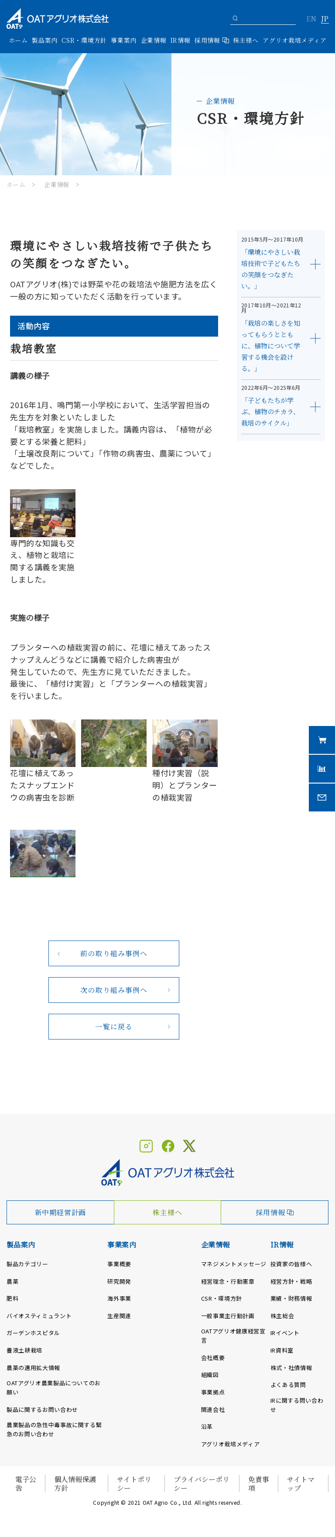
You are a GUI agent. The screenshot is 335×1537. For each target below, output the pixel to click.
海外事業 (119, 1298)
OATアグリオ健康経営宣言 (233, 1335)
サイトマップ (300, 1483)
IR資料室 (282, 1350)
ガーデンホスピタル (33, 1333)
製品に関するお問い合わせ (42, 1409)
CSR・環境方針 (84, 40)
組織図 (210, 1374)
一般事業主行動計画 (228, 1316)
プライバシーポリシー (201, 1483)
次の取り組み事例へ (113, 990)
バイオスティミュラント (39, 1316)
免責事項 (258, 1483)
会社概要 (213, 1357)
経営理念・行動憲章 (228, 1281)
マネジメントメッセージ (234, 1264)
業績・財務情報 (291, 1298)
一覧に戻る (114, 1027)
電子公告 (25, 1483)
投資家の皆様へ (291, 1264)
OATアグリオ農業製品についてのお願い (54, 1387)
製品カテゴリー (27, 1264)
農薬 (12, 1281)
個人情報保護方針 (75, 1483)
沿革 (207, 1426)
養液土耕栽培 (24, 1350)
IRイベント (285, 1333)
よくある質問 (288, 1384)
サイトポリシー (134, 1483)
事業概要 (119, 1264)
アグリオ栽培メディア (294, 40)
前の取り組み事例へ (113, 953)
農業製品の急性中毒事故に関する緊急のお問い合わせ (54, 1429)
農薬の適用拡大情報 (33, 1367)
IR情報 (282, 1245)
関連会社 (213, 1409)
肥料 (12, 1298)
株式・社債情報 (291, 1367)
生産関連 (119, 1316)
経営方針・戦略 (291, 1281)
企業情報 (56, 184)
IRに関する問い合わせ (297, 1405)
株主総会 (282, 1316)
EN (311, 19)
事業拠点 (213, 1392)
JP (324, 19)
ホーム (18, 40)
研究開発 (119, 1281)
